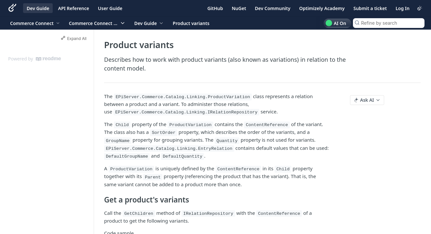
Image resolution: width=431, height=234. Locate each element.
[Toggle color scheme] (419, 8)
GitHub (215, 8)
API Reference (73, 8)
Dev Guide (38, 8)
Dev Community (272, 8)
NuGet (239, 8)
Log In (403, 8)
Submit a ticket (370, 8)
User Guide (110, 8)
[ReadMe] (48, 59)
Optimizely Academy (322, 8)
